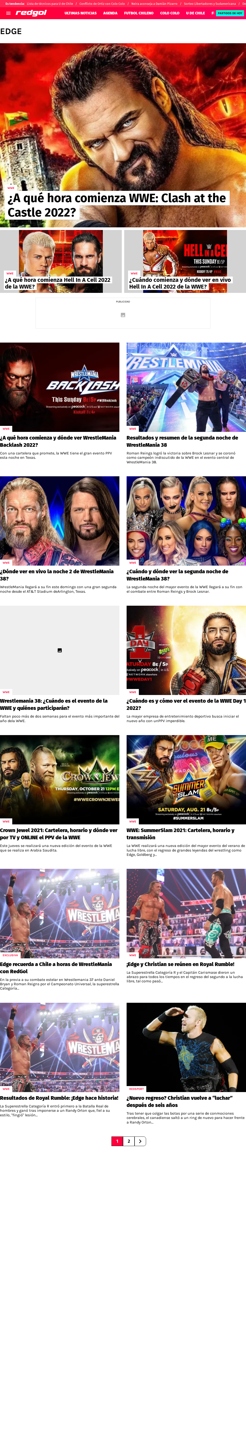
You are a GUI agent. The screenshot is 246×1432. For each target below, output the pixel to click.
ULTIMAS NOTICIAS (81, 13)
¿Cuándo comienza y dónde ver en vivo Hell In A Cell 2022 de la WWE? (180, 283)
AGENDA (110, 13)
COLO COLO (169, 13)
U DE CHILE (195, 13)
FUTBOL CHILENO (139, 13)
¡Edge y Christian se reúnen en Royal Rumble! (180, 964)
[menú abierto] (8, 13)
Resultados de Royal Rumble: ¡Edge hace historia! (59, 1098)
